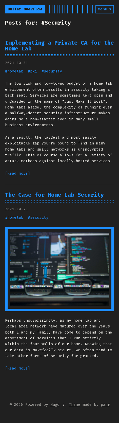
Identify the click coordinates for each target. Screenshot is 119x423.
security (53, 71)
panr (105, 404)
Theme (74, 404)
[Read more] (17, 173)
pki (33, 71)
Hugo (54, 404)
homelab (15, 71)
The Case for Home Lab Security (54, 194)
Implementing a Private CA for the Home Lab (59, 45)
